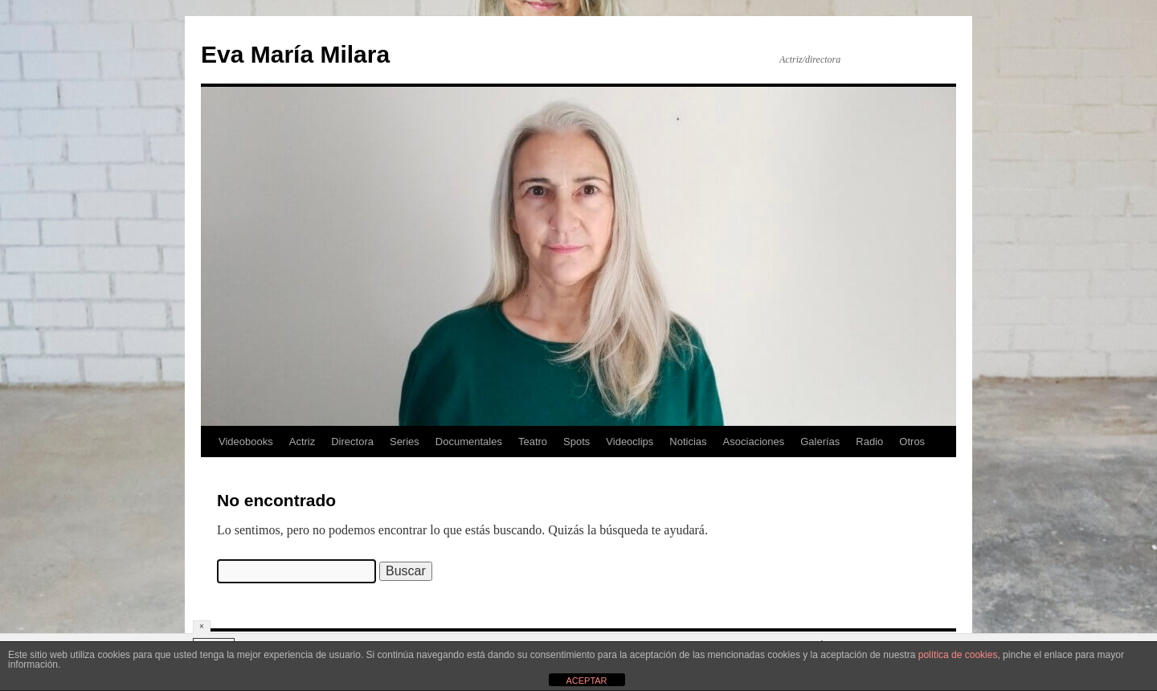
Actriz (302, 441)
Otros (912, 441)
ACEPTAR (586, 680)
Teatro (532, 441)
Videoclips (629, 441)
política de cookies (958, 654)
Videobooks (246, 441)
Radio (869, 441)
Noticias (687, 441)
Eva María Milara (295, 54)
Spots (576, 441)
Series (404, 441)
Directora (352, 441)
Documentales (468, 441)
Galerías (820, 441)
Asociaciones (754, 441)
